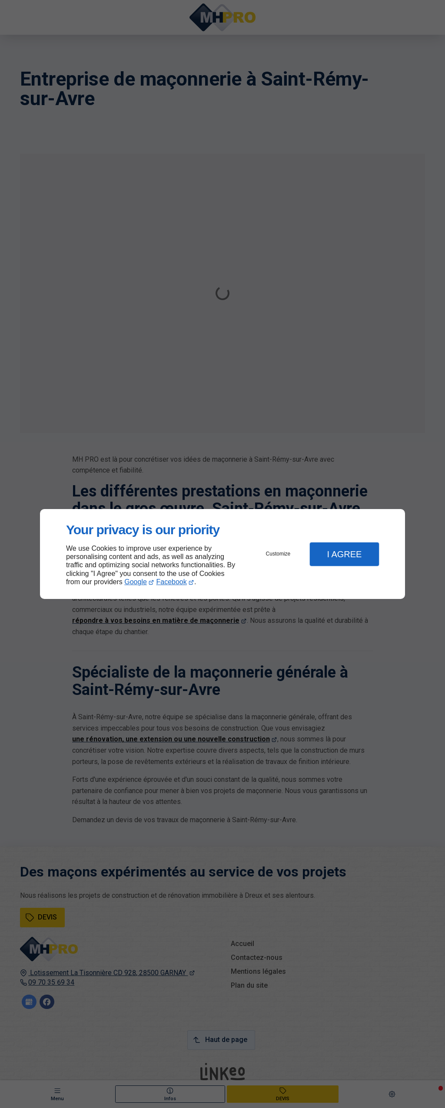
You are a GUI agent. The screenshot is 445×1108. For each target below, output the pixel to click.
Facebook (171, 581)
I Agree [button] (344, 554)
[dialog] (222, 554)
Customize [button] (278, 554)
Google (135, 581)
